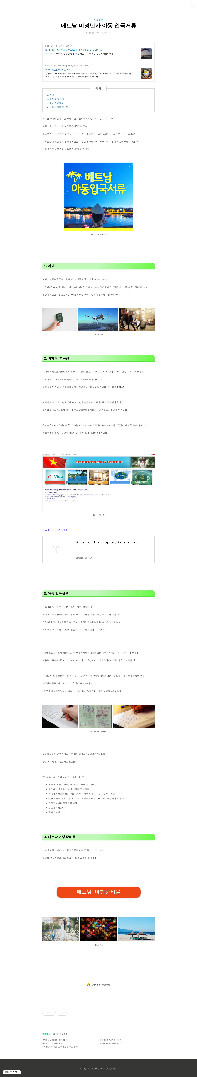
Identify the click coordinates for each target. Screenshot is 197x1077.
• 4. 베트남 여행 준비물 (57, 106)
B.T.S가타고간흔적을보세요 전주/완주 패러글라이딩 (73, 49)
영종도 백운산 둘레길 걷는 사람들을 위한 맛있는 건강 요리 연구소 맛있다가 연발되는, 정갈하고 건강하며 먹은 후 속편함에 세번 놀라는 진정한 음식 (89, 75)
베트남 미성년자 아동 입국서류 (98, 25)
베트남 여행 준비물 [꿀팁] (109, 1043)
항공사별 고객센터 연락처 (109, 1039)
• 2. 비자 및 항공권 (55, 98)
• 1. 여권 (50, 94)
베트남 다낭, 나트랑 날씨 (51, 1043)
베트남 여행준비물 (98, 891)
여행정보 (98, 19)
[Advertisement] (98, 984)
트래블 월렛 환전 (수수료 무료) (53, 1039)
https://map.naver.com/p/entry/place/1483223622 (67, 65)
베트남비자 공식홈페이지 (54, 529)
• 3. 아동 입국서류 (54, 102)
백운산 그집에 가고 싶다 (58, 69)
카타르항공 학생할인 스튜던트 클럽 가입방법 (58, 1046)
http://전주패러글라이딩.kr (57, 46)
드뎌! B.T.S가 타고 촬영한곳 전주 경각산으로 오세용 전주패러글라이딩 (79, 53)
